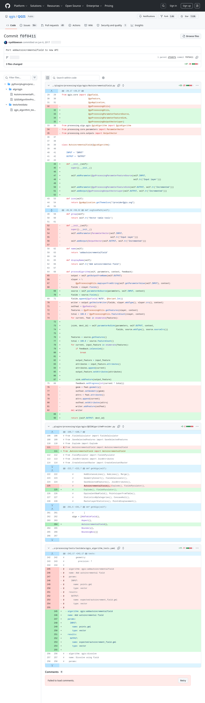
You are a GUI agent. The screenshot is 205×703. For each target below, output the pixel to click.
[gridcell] (126, 91)
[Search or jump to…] (163, 5)
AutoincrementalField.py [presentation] (27, 94)
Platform (21, 6)
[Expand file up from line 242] (59, 554)
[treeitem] (24, 96)
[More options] (197, 85)
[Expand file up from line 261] (59, 509)
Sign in (173, 5)
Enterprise (94, 6)
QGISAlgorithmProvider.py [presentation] (28, 99)
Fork (167, 16)
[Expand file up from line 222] (59, 470)
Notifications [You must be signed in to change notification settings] (147, 16)
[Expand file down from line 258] (59, 665)
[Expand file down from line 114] (59, 467)
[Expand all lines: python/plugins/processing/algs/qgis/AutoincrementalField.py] (126, 85)
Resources (55, 6)
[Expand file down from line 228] (59, 505)
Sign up (187, 5)
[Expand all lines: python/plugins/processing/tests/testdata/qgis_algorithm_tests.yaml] (126, 548)
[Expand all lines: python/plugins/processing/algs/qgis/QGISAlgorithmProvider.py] (126, 426)
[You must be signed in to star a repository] (188, 16)
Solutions (37, 6)
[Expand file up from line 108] (59, 432)
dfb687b (172, 57)
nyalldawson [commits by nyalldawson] (15, 42)
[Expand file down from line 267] (59, 540)
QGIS (22, 16)
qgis (12, 16)
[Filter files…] (23, 77)
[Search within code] (80, 77)
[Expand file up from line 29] (58, 91)
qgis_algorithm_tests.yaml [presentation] (28, 109)
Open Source (74, 6)
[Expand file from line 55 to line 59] (58, 210)
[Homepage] (7, 5)
